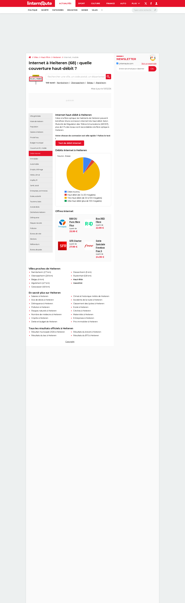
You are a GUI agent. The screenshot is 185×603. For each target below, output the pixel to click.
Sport (81, 3)
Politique (32, 10)
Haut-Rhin (45, 57)
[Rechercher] (145, 10)
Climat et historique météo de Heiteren (91, 296)
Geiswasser (36, 287)
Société (44, 10)
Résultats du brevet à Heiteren (87, 332)
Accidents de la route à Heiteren (87, 300)
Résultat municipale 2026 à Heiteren (48, 332)
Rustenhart (78, 276)
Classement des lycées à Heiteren (88, 303)
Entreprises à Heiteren (83, 318)
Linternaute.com (124, 63)
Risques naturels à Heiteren (44, 311)
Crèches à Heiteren (82, 311)
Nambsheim (63, 83)
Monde (84, 10)
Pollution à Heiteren (40, 307)
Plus (136, 3)
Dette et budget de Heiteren (44, 321)
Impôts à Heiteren (39, 318)
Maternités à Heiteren (83, 314)
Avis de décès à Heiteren (42, 300)
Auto (123, 3)
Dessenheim (79, 272)
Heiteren (57, 57)
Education (72, 10)
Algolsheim (101, 83)
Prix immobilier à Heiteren (85, 321)
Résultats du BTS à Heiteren (86, 335)
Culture (95, 3)
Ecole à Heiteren (80, 307)
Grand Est (77, 283)
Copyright (69, 342)
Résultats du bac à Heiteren (43, 335)
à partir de (75, 225)
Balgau (90, 83)
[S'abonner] (136, 68)
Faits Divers (57, 10)
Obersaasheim (78, 83)
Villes (94, 10)
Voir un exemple (149, 63)
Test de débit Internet (69, 143)
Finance (110, 3)
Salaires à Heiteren (39, 296)
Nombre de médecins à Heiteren (46, 314)
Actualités (65, 3)
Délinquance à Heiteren (42, 303)
